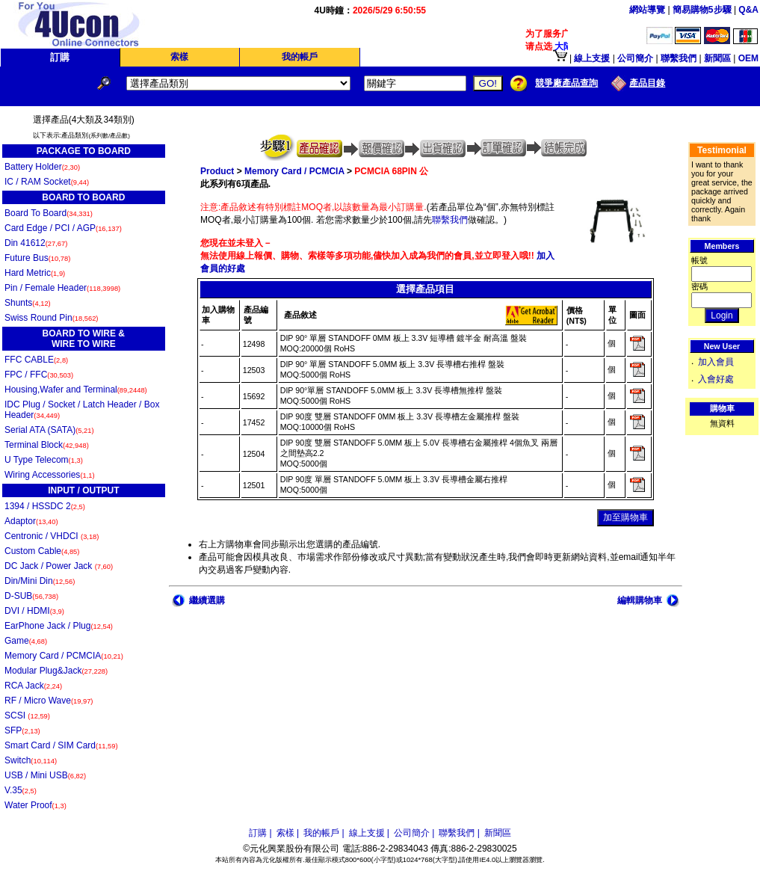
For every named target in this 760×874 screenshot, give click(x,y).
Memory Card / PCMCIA (63, 655)
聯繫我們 (450, 220)
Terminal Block (46, 445)
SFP (22, 730)
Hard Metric (34, 273)
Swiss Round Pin (51, 318)
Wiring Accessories (49, 475)
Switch (30, 760)
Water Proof (35, 805)
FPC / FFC (38, 374)
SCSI (27, 715)
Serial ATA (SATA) (49, 430)
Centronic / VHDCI (51, 536)
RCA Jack (33, 685)
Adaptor (31, 521)
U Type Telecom (43, 460)
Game (25, 641)
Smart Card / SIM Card (61, 745)
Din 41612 (35, 243)
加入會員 (716, 362)
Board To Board (48, 213)
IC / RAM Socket (46, 181)
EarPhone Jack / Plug (58, 626)
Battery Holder (42, 166)
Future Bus (37, 258)
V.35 (20, 790)
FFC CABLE (36, 359)
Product (217, 171)
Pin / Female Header (62, 288)
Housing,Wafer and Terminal (75, 389)
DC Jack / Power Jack (58, 566)
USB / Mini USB (45, 775)
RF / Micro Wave (48, 700)
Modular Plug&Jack (56, 670)
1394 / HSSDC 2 (44, 506)
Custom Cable (41, 551)
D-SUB (31, 596)
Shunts (27, 303)
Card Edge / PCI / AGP (63, 228)
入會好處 (716, 379)
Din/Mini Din (39, 581)
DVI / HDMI (34, 611)
